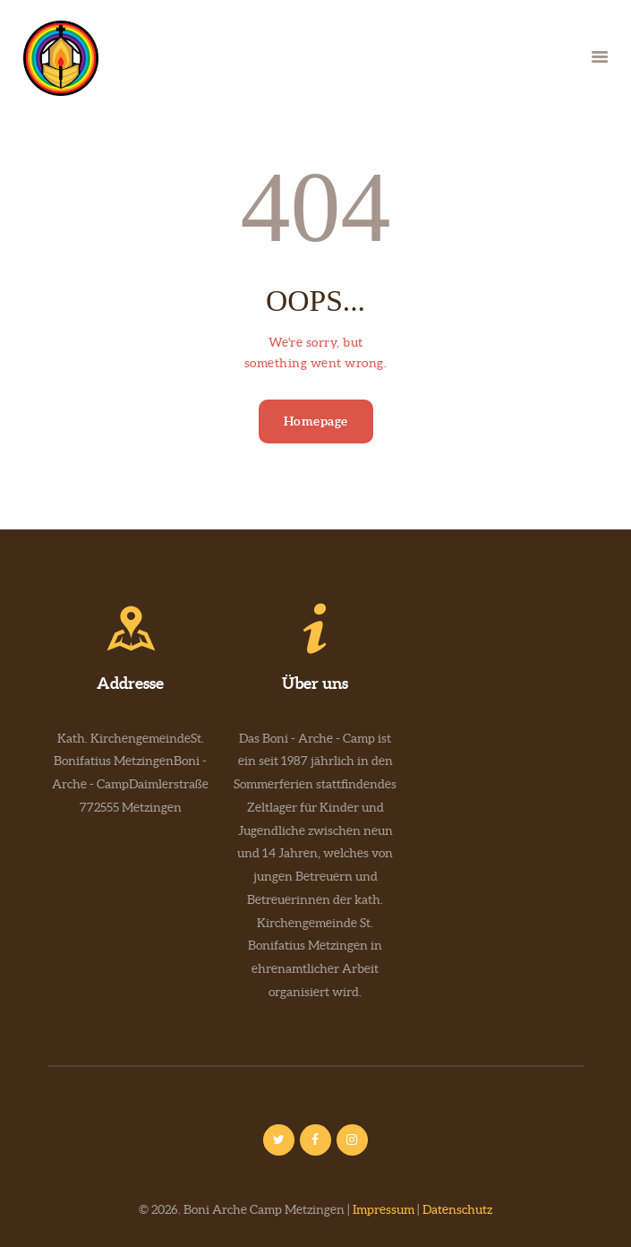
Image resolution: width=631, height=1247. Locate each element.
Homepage (316, 421)
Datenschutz (457, 1209)
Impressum (383, 1209)
